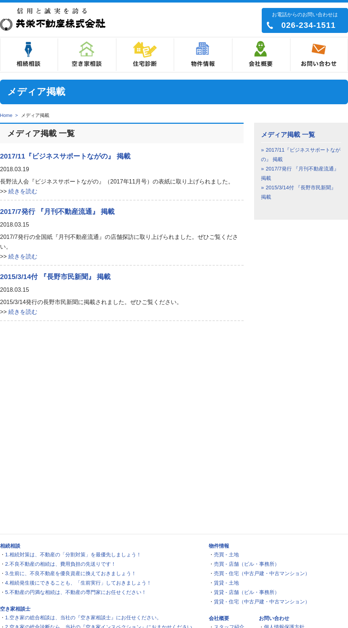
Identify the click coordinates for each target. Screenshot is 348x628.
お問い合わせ (319, 54)
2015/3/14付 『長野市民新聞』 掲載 (55, 277)
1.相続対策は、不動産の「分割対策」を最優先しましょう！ (73, 554)
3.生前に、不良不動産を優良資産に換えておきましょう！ (70, 573)
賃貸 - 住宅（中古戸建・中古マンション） (262, 601)
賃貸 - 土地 (226, 583)
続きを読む (22, 191)
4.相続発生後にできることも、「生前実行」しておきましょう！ (78, 583)
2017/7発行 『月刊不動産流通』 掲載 (57, 211)
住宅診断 (145, 54)
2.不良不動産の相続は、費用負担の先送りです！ (60, 564)
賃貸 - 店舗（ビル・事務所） (246, 592)
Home (6, 115)
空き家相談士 (87, 54)
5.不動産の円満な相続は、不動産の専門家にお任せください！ (75, 592)
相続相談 (29, 54)
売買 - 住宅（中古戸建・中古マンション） (262, 573)
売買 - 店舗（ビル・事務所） (246, 564)
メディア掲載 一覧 (288, 134)
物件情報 (203, 54)
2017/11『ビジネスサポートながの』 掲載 (65, 156)
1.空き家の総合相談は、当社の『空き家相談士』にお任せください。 (83, 617)
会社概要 (261, 54)
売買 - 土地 (226, 554)
